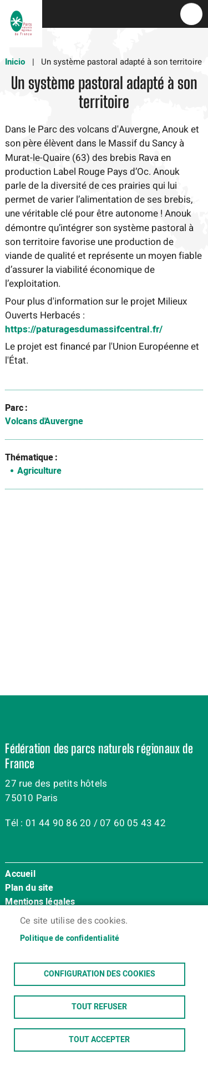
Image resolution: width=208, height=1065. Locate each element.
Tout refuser (99, 1007)
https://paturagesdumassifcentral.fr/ (84, 329)
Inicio (15, 62)
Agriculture (39, 471)
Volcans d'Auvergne (44, 421)
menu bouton (191, 14)
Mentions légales (40, 902)
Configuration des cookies (99, 974)
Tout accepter (99, 1040)
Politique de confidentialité (70, 938)
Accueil (20, 874)
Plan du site (29, 888)
